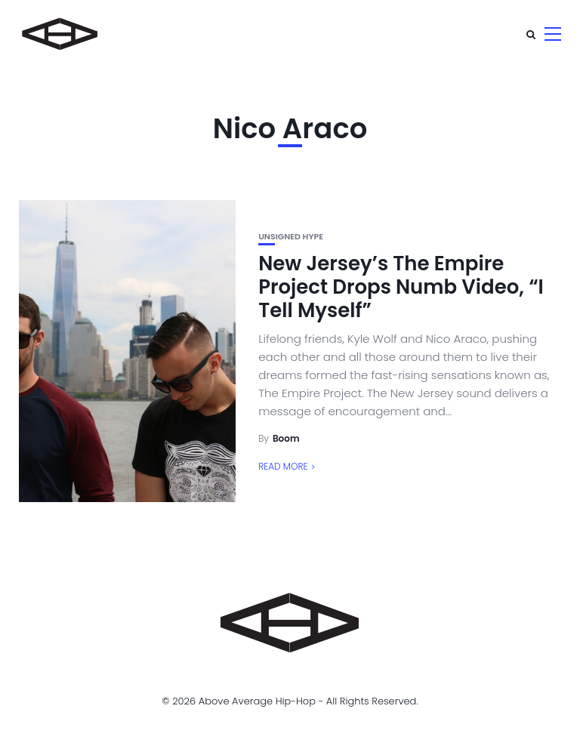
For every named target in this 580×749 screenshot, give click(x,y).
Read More (282, 466)
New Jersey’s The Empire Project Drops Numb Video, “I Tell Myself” (401, 287)
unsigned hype (290, 237)
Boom (286, 438)
